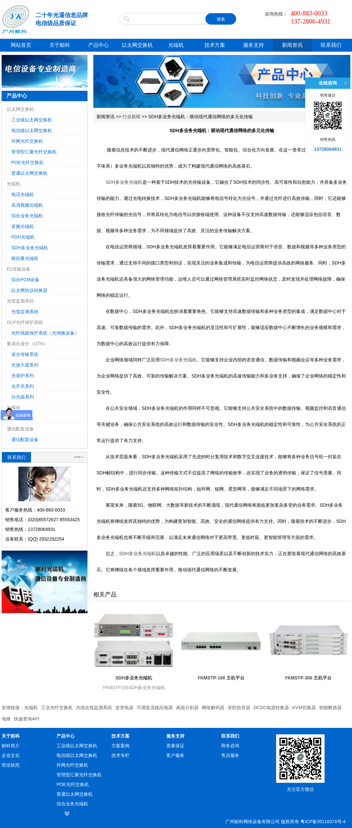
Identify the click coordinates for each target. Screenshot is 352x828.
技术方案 (214, 45)
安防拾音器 (239, 707)
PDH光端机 (23, 237)
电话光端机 (22, 194)
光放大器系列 (24, 364)
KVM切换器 (304, 707)
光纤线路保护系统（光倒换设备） (45, 333)
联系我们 (331, 45)
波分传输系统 (24, 354)
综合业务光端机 (27, 215)
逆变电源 (124, 707)
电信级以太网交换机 (31, 130)
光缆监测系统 (24, 311)
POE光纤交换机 (27, 162)
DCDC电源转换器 (271, 707)
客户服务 (175, 755)
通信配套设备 (24, 439)
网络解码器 (213, 707)
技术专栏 (120, 755)
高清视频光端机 (27, 205)
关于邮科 (59, 45)
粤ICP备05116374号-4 (323, 821)
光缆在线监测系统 (94, 707)
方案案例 (120, 745)
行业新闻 (131, 116)
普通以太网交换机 (29, 173)
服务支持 (253, 45)
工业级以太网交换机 (31, 119)
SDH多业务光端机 (29, 247)
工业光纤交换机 (57, 707)
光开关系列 (22, 386)
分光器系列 (22, 396)
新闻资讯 (292, 45)
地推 (6, 718)
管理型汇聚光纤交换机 (34, 151)
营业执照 (11, 765)
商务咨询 (230, 745)
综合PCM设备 (25, 279)
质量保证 (175, 745)
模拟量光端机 (24, 258)
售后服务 (230, 755)
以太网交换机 (137, 45)
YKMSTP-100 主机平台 (220, 677)
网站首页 (21, 45)
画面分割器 (187, 707)
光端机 (176, 45)
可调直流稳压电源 (155, 707)
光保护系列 (22, 375)
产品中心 (98, 45)
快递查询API (26, 718)
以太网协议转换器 (29, 290)
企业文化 (11, 755)
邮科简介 (11, 745)
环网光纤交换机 (27, 141)
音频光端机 (22, 226)
